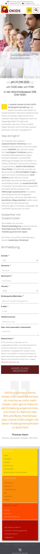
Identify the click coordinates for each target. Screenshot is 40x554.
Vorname (5, 266)
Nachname (6, 276)
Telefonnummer (8, 317)
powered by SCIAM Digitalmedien (20, 553)
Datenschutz (7, 339)
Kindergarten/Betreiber (12, 296)
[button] (29, 10)
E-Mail (4, 307)
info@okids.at (9, 537)
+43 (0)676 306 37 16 (11, 534)
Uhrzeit (4, 286)
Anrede (4, 256)
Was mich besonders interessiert (16, 327)
